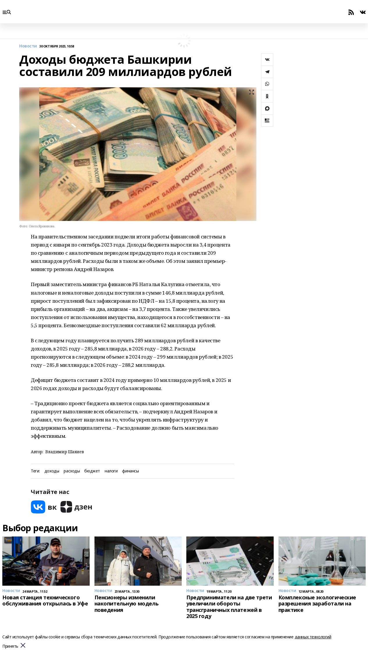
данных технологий (313, 637)
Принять (10, 646)
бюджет (92, 471)
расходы (72, 471)
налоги (111, 471)
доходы (51, 471)
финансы (130, 471)
